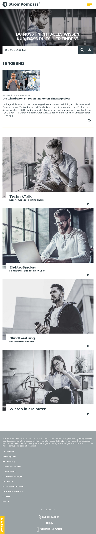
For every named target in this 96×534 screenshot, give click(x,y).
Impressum (7, 481)
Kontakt (6, 496)
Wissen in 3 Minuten (11, 466)
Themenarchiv (9, 471)
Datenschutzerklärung (12, 491)
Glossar (6, 501)
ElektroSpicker (9, 456)
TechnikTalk (8, 451)
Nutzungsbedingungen (13, 486)
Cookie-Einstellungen (12, 476)
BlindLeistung (8, 461)
